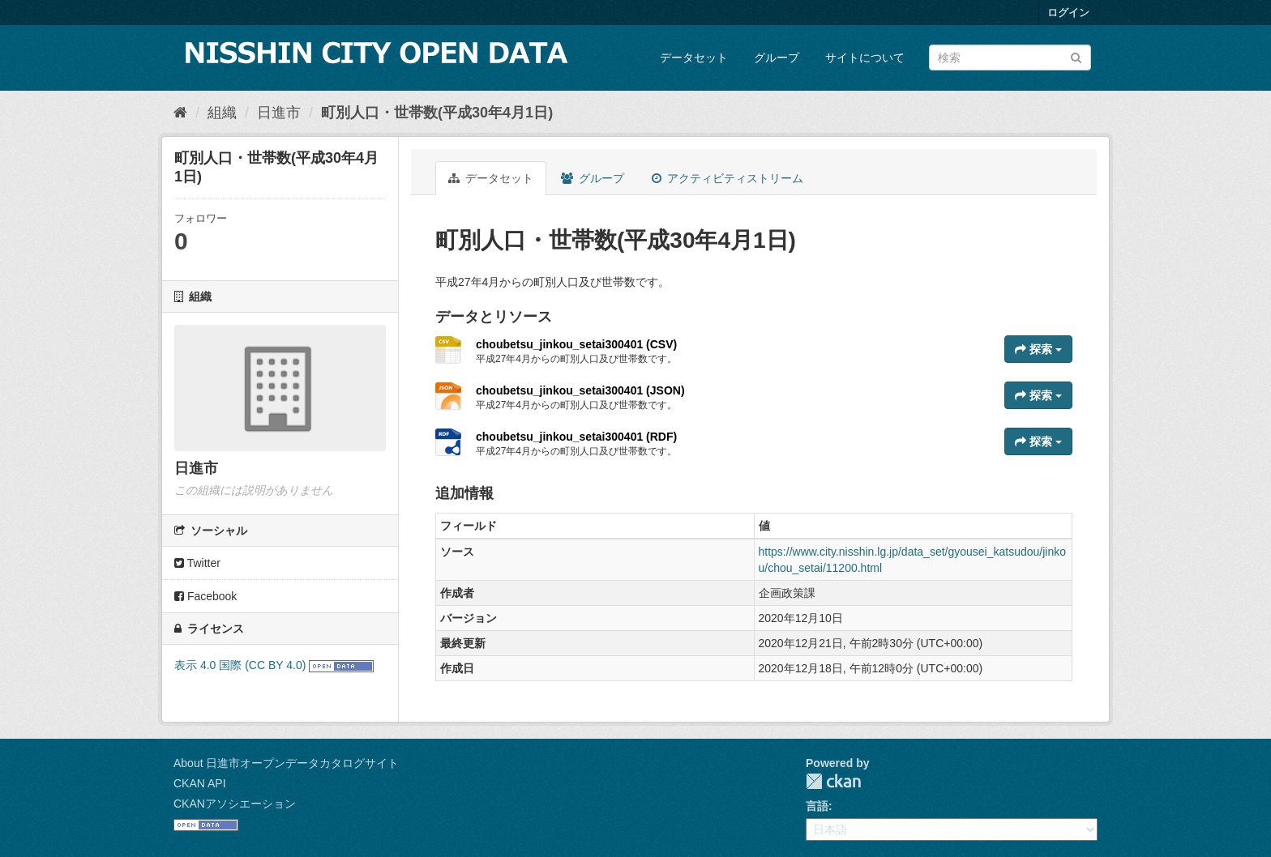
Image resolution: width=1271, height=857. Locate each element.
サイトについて (865, 57)
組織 (222, 112)
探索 (1038, 349)
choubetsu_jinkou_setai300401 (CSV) (576, 344)
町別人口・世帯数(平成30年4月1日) (437, 112)
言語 (817, 805)
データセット (694, 57)
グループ (776, 57)
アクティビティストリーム (727, 178)
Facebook (205, 596)
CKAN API (199, 783)
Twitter (197, 562)
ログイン (1068, 12)
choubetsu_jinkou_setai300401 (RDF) (576, 436)
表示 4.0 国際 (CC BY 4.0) (240, 665)
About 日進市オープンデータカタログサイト (286, 763)
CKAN (833, 781)
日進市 (279, 112)
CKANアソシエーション (234, 803)
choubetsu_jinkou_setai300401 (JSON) (580, 390)
